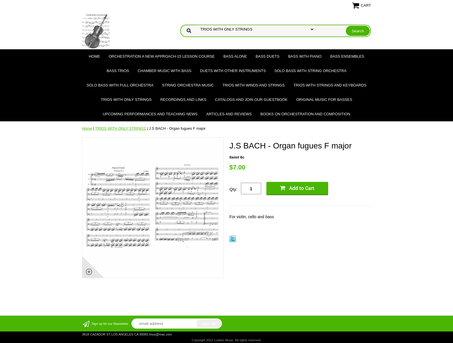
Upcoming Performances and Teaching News (150, 114)
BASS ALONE (235, 56)
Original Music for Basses (324, 99)
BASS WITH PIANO (305, 56)
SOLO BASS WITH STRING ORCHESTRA (310, 71)
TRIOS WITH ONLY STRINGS (126, 99)
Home (94, 56)
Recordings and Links (183, 99)
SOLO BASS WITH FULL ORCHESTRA (120, 85)
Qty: (233, 189)
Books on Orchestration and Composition (305, 114)
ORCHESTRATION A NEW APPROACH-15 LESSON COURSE (162, 56)
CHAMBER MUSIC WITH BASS (165, 71)
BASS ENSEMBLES (347, 56)
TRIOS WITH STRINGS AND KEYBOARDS (329, 85)
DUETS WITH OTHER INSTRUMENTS (233, 71)
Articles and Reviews (229, 114)
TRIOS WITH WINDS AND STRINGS (253, 85)
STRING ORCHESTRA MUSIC (188, 85)
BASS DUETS (267, 56)
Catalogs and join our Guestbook (251, 99)
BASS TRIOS (118, 71)
